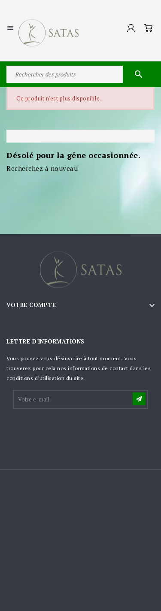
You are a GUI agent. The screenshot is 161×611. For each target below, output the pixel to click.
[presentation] (79, 431)
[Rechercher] (80, 74)
